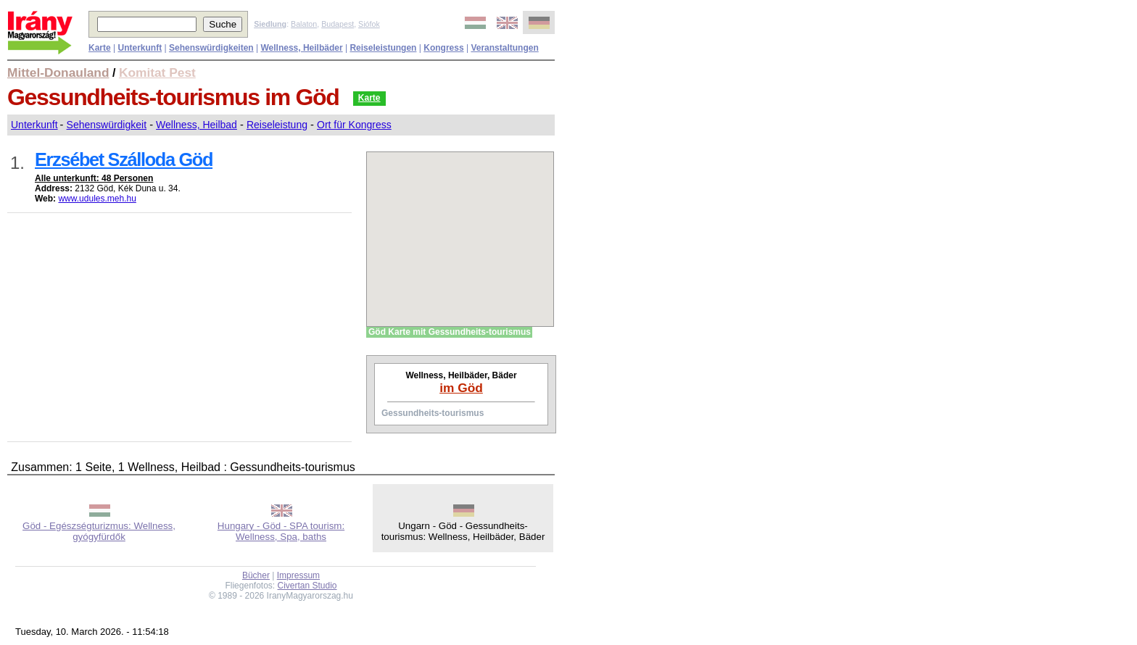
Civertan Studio (307, 585)
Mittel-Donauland (58, 72)
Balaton (304, 24)
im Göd (461, 387)
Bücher (256, 575)
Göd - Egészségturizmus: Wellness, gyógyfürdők (98, 531)
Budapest (337, 24)
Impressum (298, 575)
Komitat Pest (157, 72)
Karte (369, 98)
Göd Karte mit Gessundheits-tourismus (449, 332)
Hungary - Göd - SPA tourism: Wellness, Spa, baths (281, 531)
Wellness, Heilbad (196, 124)
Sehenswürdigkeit (107, 124)
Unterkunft (34, 124)
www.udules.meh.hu (97, 199)
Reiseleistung (277, 124)
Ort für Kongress (354, 124)
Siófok (369, 24)
